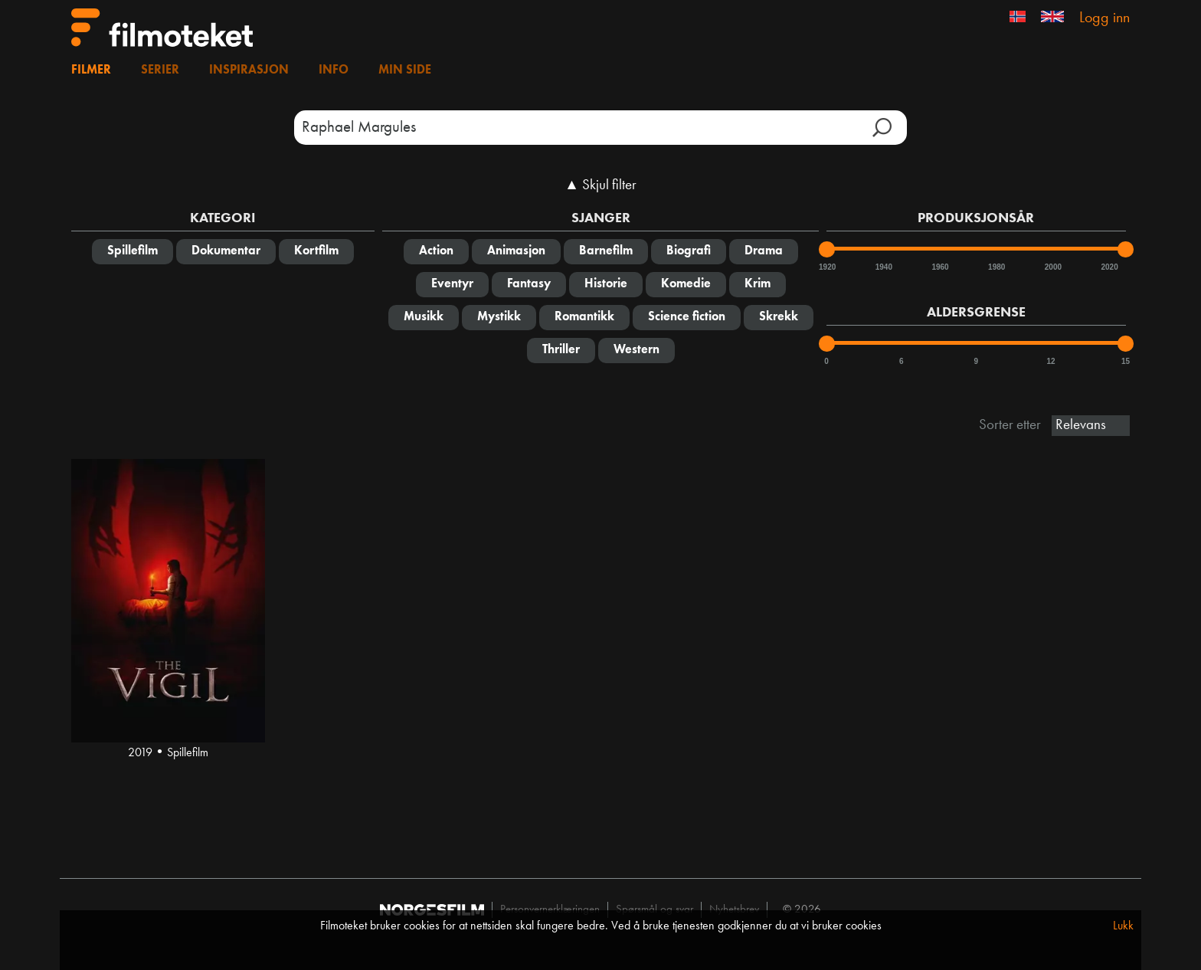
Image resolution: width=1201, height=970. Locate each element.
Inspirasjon (249, 70)
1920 (826, 267)
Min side (404, 70)
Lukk (1123, 926)
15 (1125, 361)
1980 (995, 267)
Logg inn (1104, 18)
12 (1050, 361)
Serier (160, 70)
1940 (883, 267)
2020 (1108, 267)
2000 (1052, 267)
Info (334, 70)
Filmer (91, 70)
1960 (939, 267)
